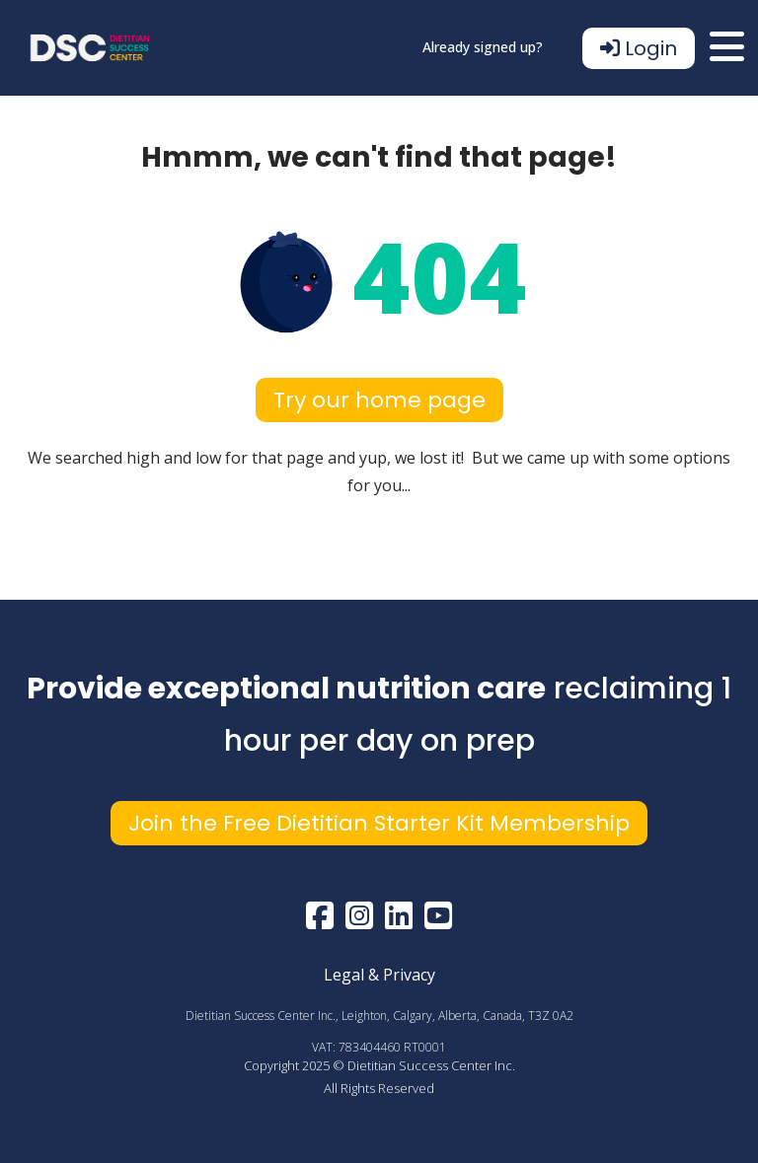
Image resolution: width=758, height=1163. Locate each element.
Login (638, 48)
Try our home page (379, 400)
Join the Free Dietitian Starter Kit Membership (379, 823)
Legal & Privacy (379, 974)
